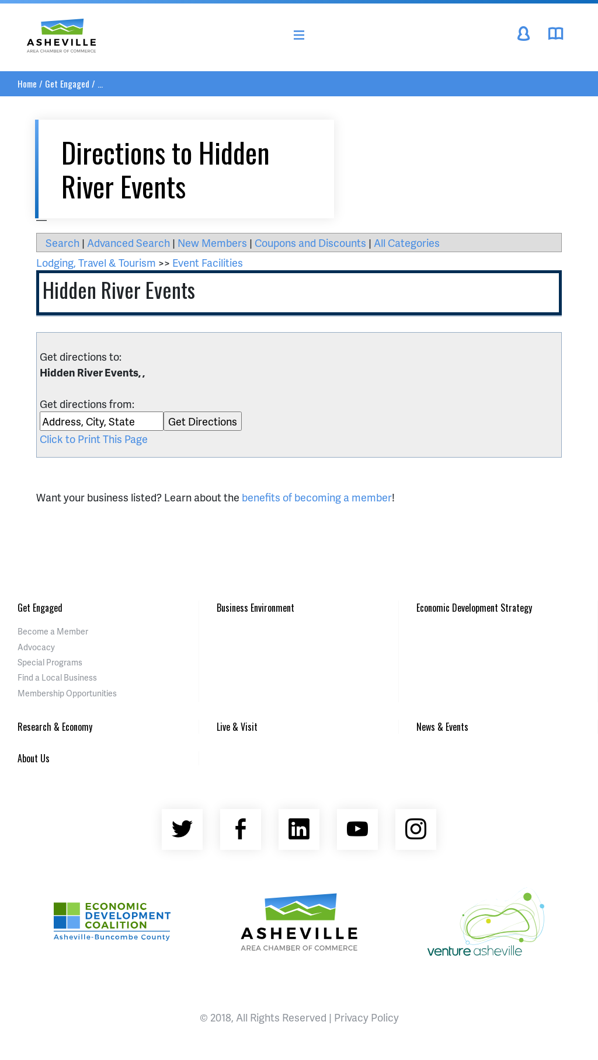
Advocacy (36, 647)
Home (27, 83)
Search (62, 242)
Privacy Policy (366, 1017)
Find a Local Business (57, 677)
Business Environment (255, 608)
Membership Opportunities (67, 693)
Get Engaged (67, 83)
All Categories (407, 242)
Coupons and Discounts (310, 242)
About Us (34, 758)
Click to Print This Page (94, 438)
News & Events (442, 727)
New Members (212, 242)
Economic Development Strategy (474, 608)
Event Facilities (207, 262)
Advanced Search (128, 242)
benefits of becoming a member (317, 497)
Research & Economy (55, 727)
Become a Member (53, 631)
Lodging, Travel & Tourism (96, 262)
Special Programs (50, 662)
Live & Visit (237, 727)
